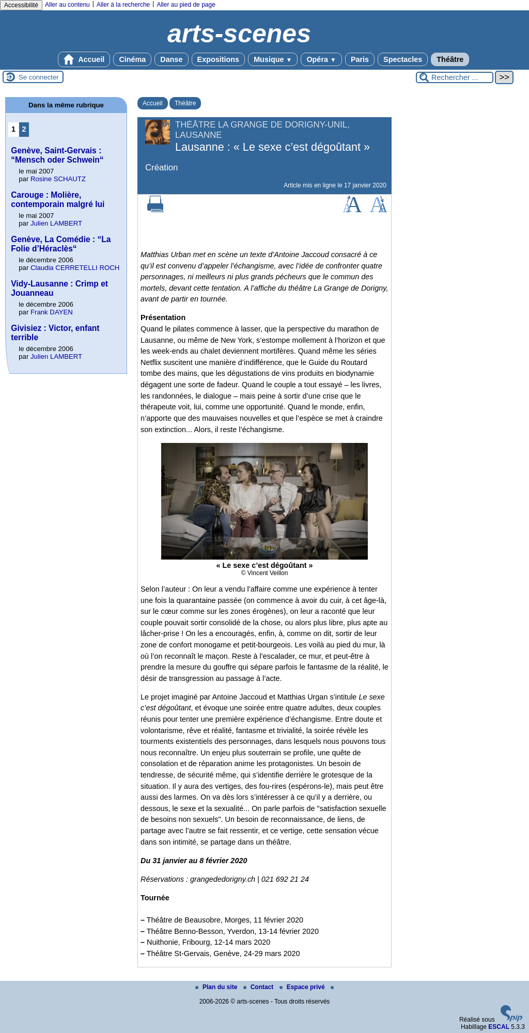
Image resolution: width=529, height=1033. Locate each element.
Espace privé (302, 987)
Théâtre (450, 59)
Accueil (84, 59)
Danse (171, 59)
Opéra (321, 59)
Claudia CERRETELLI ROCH (74, 268)
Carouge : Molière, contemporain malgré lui (57, 199)
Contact (259, 987)
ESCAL (498, 1026)
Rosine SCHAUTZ (58, 179)
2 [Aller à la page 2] (24, 129)
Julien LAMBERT (56, 223)
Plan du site (217, 987)
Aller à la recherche (123, 4)
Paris (360, 59)
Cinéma (132, 59)
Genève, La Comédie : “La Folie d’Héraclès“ (61, 244)
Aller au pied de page (186, 4)
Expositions (218, 59)
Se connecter (39, 77)
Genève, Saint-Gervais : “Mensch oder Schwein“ (57, 155)
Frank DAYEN (51, 312)
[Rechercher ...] (454, 77)
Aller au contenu (67, 4)
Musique (273, 59)
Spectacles (402, 59)
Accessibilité (21, 5)
